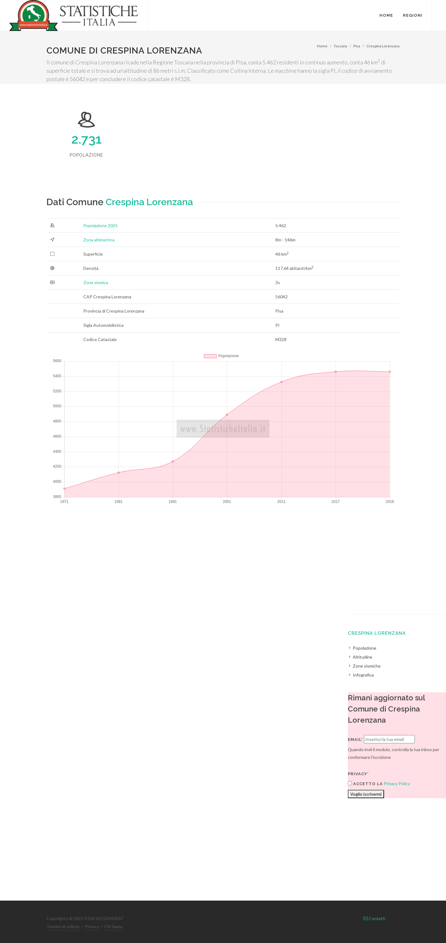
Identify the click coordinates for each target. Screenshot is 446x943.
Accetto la (365, 783)
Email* (355, 739)
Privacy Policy (397, 783)
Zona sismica (95, 282)
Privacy (92, 926)
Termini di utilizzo (63, 926)
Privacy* (358, 774)
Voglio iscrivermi (366, 794)
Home (322, 46)
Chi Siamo (113, 926)
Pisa (356, 46)
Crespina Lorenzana (383, 46)
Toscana (340, 46)
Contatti (374, 918)
